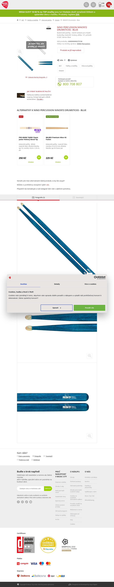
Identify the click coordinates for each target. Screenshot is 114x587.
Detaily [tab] (57, 284)
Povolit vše (89, 308)
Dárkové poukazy (75, 481)
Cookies (72, 524)
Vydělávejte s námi (90, 491)
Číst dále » (40, 99)
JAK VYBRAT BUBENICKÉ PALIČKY (39, 91)
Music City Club (89, 496)
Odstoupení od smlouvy (74, 514)
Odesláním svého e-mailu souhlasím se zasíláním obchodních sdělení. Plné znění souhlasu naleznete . (34, 496)
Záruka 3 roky (59, 486)
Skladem (31, 162)
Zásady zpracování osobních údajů (76, 490)
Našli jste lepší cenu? (59, 491)
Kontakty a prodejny (91, 477)
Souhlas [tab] (23, 284)
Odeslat (48, 488)
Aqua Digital (93, 584)
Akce (21, 116)
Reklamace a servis (76, 509)
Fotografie (38, 456)
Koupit (39, 157)
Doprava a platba (60, 482)
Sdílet (61, 60)
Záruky (72, 477)
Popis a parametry (24, 456)
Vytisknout (73, 60)
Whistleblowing (89, 500)
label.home (17, 20)
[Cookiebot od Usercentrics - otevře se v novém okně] (95, 277)
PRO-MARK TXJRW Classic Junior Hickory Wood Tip (28, 138)
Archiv (57, 519)
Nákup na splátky (60, 515)
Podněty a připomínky (88, 486)
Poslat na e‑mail (24, 459)
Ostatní (57, 20)
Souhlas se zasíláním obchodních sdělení (76, 497)
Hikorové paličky (47, 20)
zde (47, 185)
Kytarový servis (60, 501)
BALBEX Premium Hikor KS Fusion (56, 138)
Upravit (57, 308)
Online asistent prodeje (60, 505)
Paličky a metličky (32, 20)
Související (49, 456)
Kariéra (87, 481)
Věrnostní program (61, 511)
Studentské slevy (60, 496)
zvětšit (90, 355)
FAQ (71, 520)
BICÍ (23, 20)
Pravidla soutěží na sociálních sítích (76, 504)
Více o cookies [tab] (90, 284)
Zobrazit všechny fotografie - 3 (37, 77)
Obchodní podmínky (76, 485)
